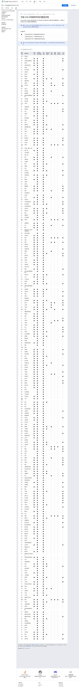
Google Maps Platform (31, 14)
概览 (22, 1)
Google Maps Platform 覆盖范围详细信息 (31, 26)
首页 (21, 14)
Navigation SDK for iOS (12, 5)
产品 (26, 1)
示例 (12, 8)
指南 (2, 8)
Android (39, 685)
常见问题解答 (20, 685)
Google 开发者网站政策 (26, 646)
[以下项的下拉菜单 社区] (46, 1)
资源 (53, 14)
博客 (40, 1)
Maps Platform (11, 1)
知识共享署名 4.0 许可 (37, 644)
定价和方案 (61, 685)
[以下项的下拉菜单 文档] (36, 1)
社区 (44, 1)
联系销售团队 (73, 5)
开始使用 (65, 5)
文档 (37, 14)
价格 (30, 1)
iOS (2, 5)
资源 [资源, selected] (16, 8)
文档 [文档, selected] (34, 1)
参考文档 (7, 8)
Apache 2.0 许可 (56, 644)
